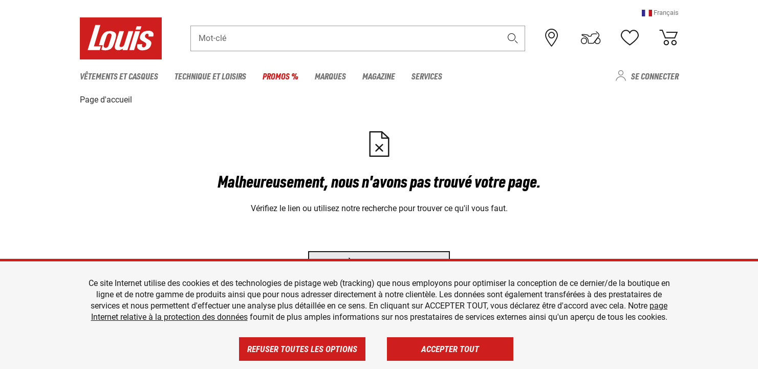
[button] (660, 12)
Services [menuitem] (427, 75)
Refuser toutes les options (302, 349)
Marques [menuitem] (330, 75)
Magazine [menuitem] (378, 75)
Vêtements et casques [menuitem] (119, 75)
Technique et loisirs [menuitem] (210, 75)
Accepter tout (450, 349)
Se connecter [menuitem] (655, 75)
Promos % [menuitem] (280, 75)
